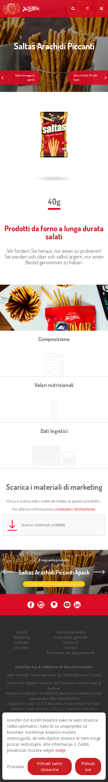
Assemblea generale (71, 639)
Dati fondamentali (71, 633)
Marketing (22, 639)
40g (54, 201)
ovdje (60, 750)
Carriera (70, 649)
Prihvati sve (88, 766)
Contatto (21, 644)
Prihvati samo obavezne (49, 766)
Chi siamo (22, 649)
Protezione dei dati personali (70, 654)
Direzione (71, 644)
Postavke (15, 766)
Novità (21, 633)
